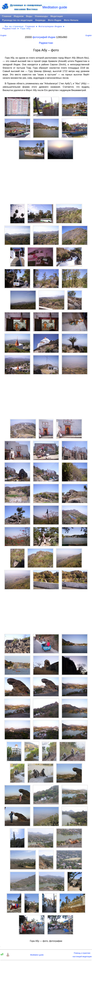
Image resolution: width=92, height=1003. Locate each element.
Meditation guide (54, 7)
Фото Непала (71, 20)
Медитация (56, 16)
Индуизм (19, 16)
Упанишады (41, 16)
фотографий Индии (44, 37)
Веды (29, 16)
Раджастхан (9, 28)
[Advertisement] (46, 181)
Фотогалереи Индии (50, 26)
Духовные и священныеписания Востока (26, 7)
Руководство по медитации (17, 20)
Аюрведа (40, 20)
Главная (6, 16)
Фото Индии (54, 20)
